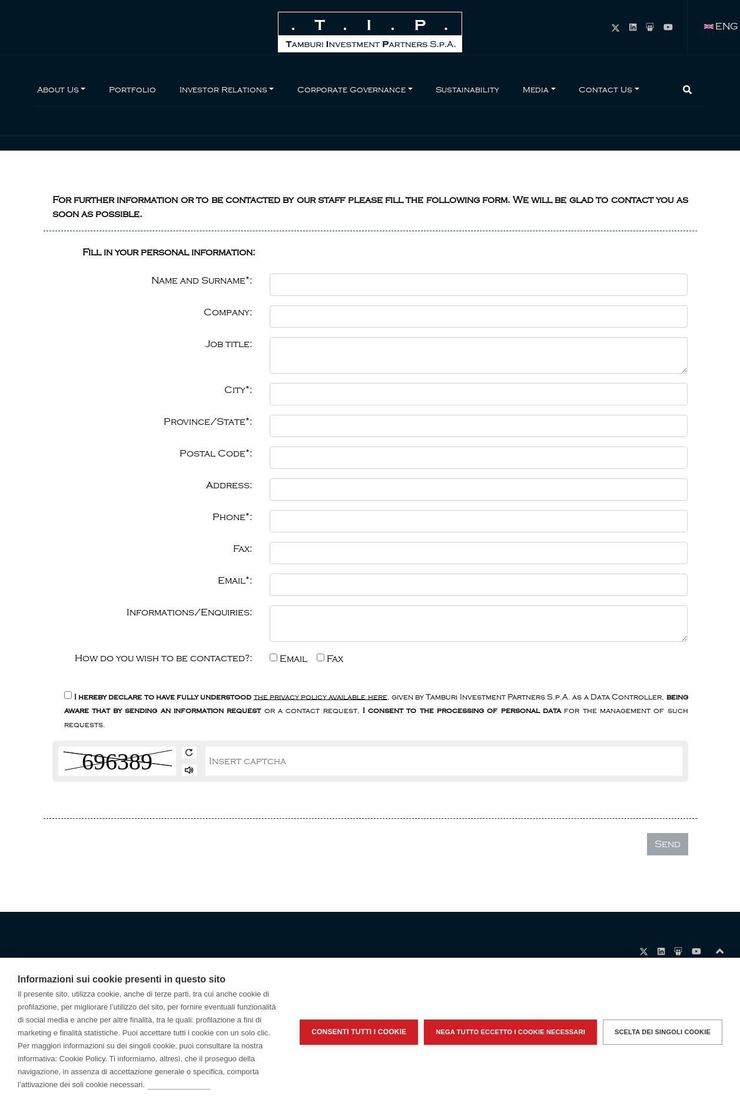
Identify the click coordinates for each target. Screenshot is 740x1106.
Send (668, 844)
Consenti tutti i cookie (358, 1032)
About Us (58, 89)
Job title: (228, 344)
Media (536, 89)
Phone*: (232, 517)
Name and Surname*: (201, 280)
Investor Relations (223, 89)
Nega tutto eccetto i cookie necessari (510, 1031)
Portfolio (132, 89)
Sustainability (467, 89)
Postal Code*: (216, 453)
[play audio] (189, 770)
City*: (238, 390)
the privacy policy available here (320, 696)
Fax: (242, 549)
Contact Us (605, 89)
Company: (228, 312)
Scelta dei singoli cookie (663, 1031)
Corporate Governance (351, 89)
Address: (229, 485)
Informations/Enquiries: (189, 612)
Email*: (235, 580)
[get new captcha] (189, 752)
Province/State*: (208, 422)
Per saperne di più (179, 1084)
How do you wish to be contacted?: (163, 658)
